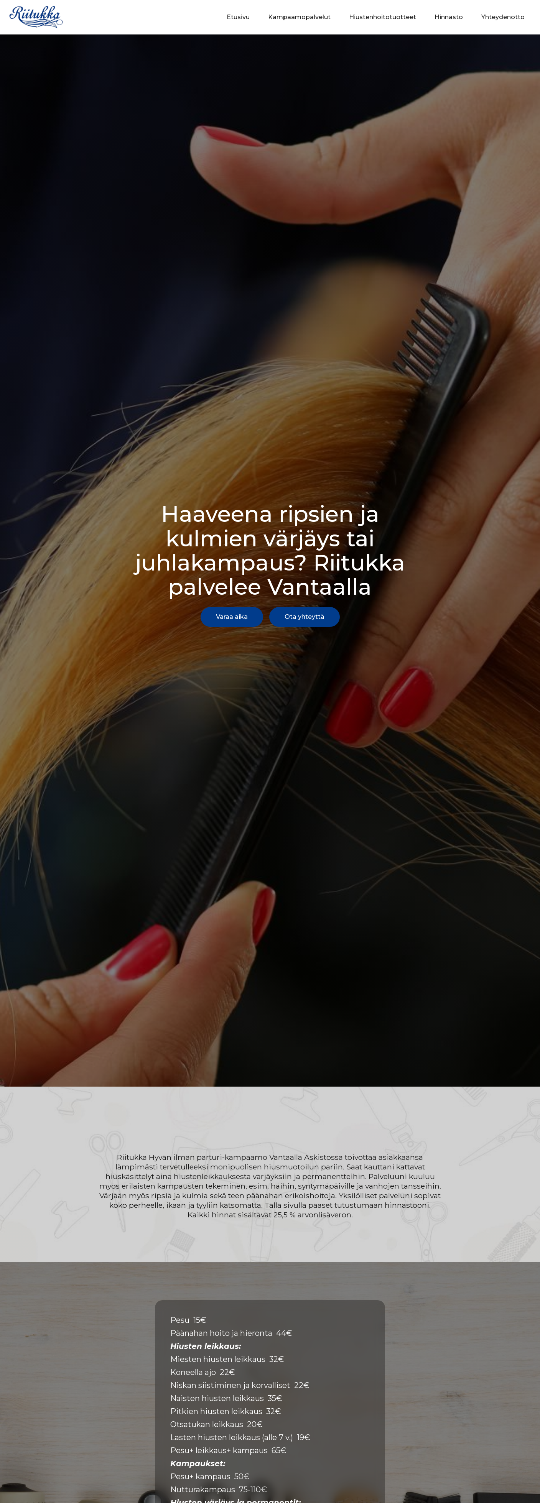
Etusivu (238, 17)
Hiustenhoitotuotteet (382, 17)
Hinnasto (449, 17)
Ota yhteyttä (304, 616)
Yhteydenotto (503, 17)
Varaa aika (232, 616)
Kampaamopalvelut (299, 17)
